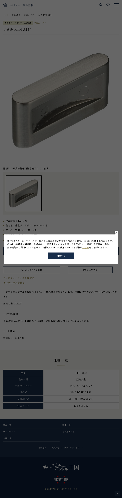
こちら (85, 247)
